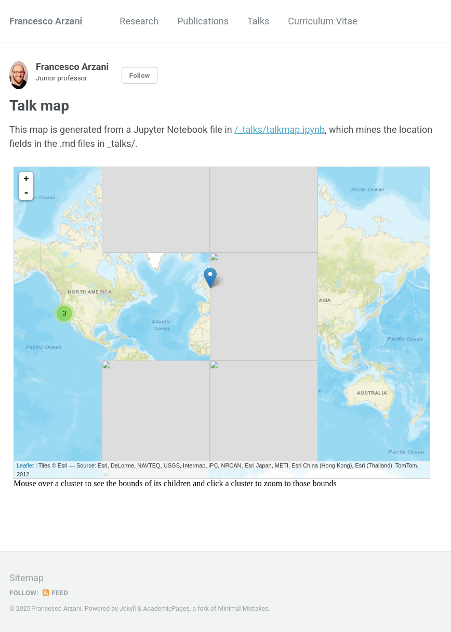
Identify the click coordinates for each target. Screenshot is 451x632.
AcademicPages (166, 608)
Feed (54, 592)
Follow (139, 75)
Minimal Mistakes (243, 608)
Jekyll (128, 608)
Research (139, 21)
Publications (203, 21)
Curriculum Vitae (322, 21)
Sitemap (26, 577)
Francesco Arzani (45, 21)
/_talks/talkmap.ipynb (279, 129)
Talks (258, 21)
